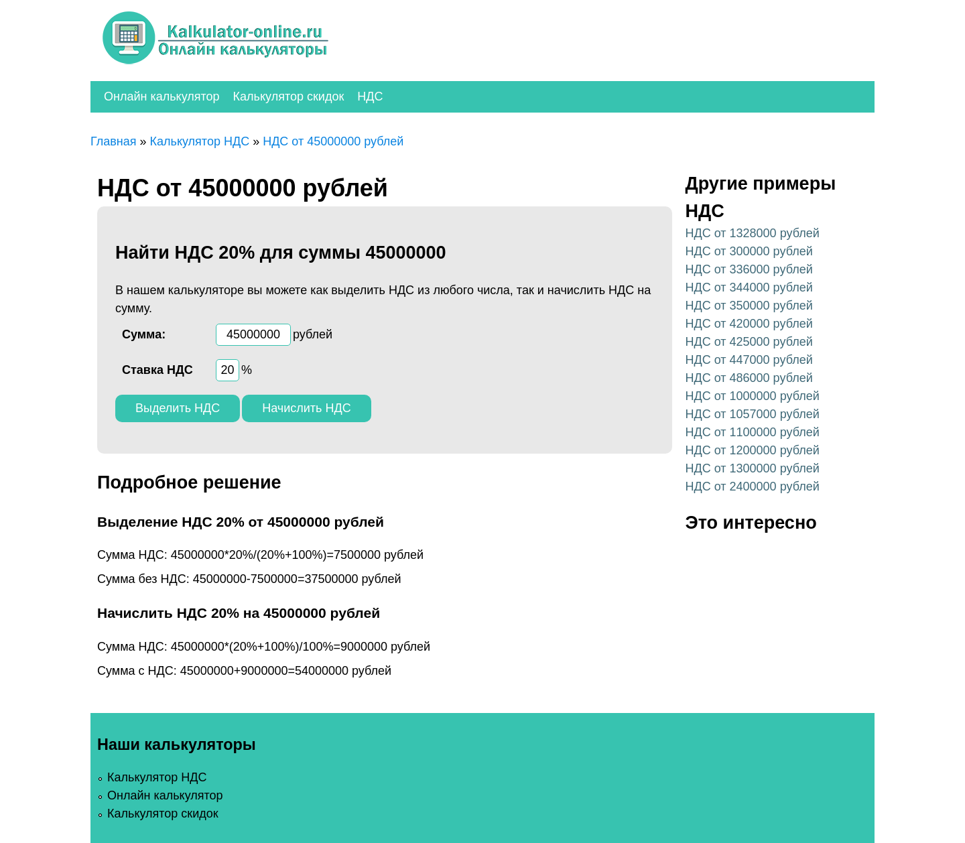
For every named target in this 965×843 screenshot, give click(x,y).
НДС (370, 96)
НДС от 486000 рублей (749, 378)
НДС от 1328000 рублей (753, 233)
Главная (113, 141)
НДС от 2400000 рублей (753, 486)
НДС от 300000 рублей (749, 251)
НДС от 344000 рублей (749, 287)
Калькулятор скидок (288, 96)
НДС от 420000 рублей (749, 323)
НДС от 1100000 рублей (753, 432)
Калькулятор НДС (200, 141)
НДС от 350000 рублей (749, 305)
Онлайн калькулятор (162, 96)
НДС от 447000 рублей (749, 360)
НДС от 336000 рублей (749, 269)
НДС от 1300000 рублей (753, 468)
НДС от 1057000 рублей (753, 414)
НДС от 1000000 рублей (753, 396)
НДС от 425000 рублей (749, 341)
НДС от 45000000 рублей (333, 141)
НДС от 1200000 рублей (753, 450)
